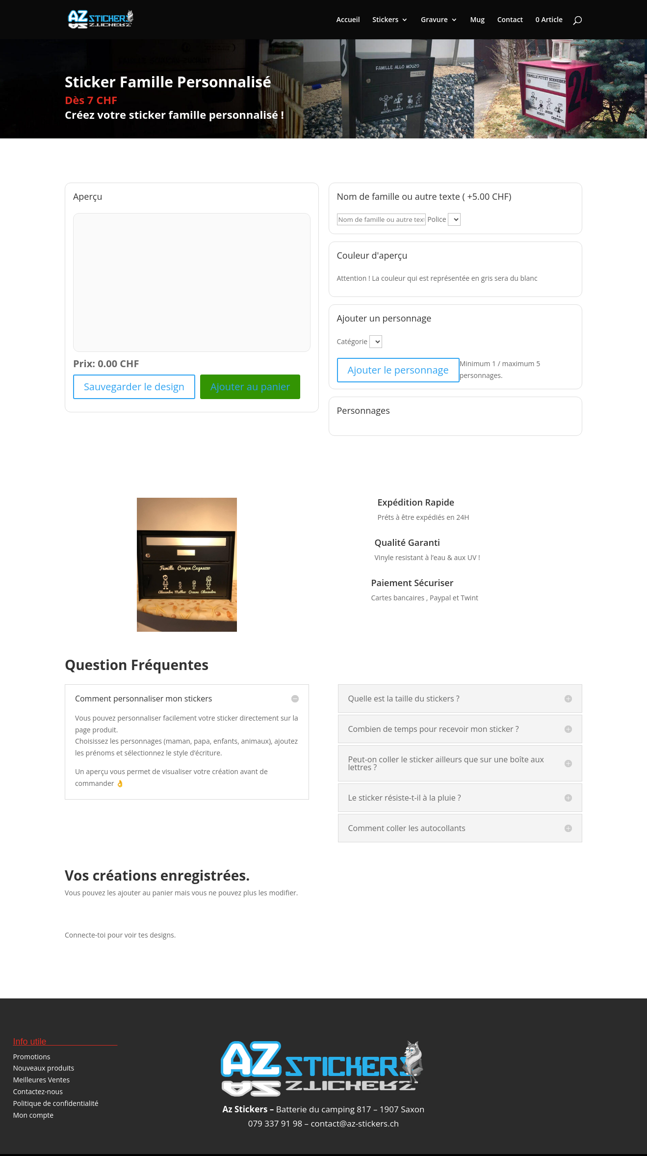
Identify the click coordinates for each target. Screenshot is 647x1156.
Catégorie (352, 341)
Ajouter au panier (250, 386)
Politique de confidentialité (55, 1103)
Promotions (31, 1056)
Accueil (348, 20)
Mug (477, 20)
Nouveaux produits (43, 1068)
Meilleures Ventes (41, 1079)
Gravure (434, 20)
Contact (510, 20)
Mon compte (33, 1115)
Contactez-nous (38, 1091)
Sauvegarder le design (134, 386)
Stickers (385, 20)
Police (436, 219)
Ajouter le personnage (398, 369)
